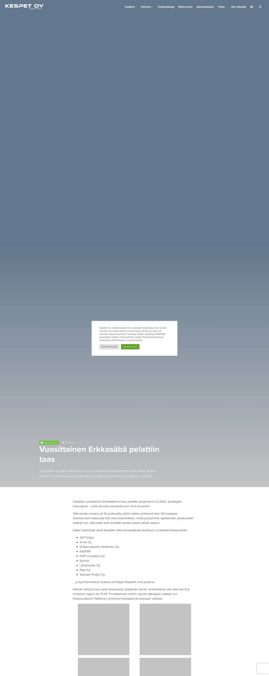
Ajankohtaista (205, 7)
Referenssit (185, 7)
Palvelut (146, 7)
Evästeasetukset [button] (109, 346)
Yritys (221, 7)
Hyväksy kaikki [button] (130, 346)
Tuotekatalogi (165, 7)
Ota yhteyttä (238, 7)
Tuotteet (130, 7)
